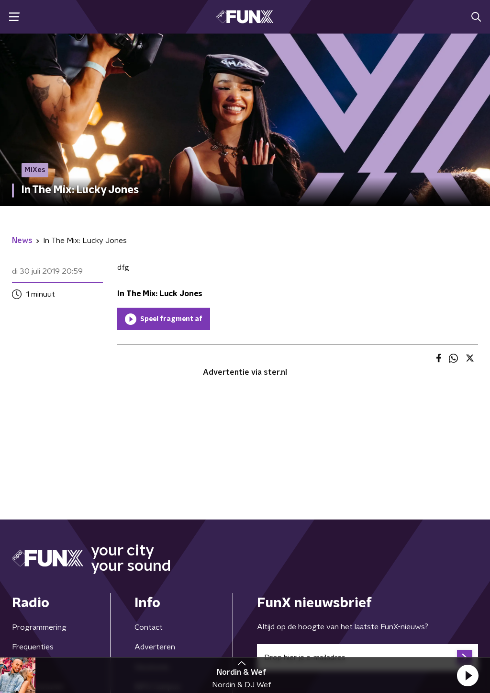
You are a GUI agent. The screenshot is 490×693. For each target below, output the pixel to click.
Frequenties (33, 647)
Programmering (39, 627)
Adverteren (154, 647)
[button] (467, 675)
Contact (148, 627)
